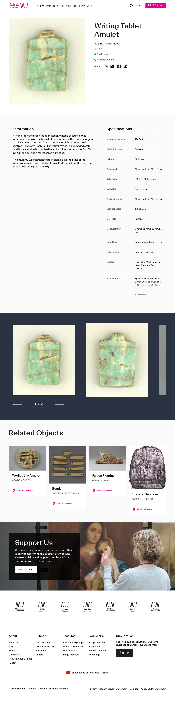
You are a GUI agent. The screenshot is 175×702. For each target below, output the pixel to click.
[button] (44, 361)
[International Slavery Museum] (64, 607)
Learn (82, 6)
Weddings (94, 655)
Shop (89, 6)
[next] (59, 404)
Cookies (133, 689)
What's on (51, 6)
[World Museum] (42, 607)
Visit (38, 6)
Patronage (41, 650)
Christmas (94, 646)
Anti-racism (68, 650)
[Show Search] (135, 6)
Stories (60, 6)
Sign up (124, 653)
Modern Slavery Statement (113, 689)
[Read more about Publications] (149, 287)
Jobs (11, 646)
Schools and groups (73, 642)
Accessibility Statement (153, 689)
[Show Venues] (43, 6)
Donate (39, 655)
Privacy (93, 689)
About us (13, 642)
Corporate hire (97, 642)
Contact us (15, 655)
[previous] (17, 404)
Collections (72, 6)
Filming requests (98, 650)
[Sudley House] (132, 607)
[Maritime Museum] (87, 607)
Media (12, 650)
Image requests (70, 655)
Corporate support (45, 646)
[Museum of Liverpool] (19, 607)
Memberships (43, 642)
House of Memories (73, 646)
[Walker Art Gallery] (110, 607)
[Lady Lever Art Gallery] (155, 607)
